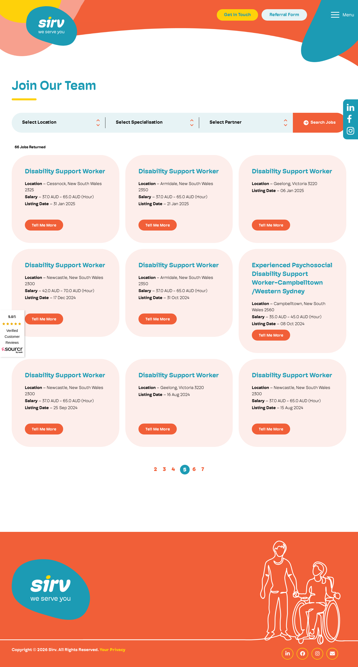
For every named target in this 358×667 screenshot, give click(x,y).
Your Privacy (112, 650)
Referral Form (284, 15)
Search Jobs (320, 122)
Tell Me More (44, 226)
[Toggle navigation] (342, 14)
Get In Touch (237, 15)
